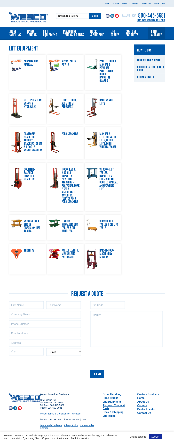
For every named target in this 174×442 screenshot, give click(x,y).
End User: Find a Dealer (148, 60)
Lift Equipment (50, 33)
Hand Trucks (32, 33)
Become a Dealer (145, 76)
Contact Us (146, 3)
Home (107, 3)
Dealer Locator (146, 409)
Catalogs (115, 3)
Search (95, 15)
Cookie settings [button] (138, 436)
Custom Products (132, 33)
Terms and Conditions (51, 425)
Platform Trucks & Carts (73, 33)
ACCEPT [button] (155, 437)
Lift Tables (115, 33)
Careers (142, 405)
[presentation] (115, 357)
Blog (163, 3)
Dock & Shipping (97, 33)
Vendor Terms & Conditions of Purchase (60, 413)
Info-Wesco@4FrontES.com (151, 20)
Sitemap (44, 428)
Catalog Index (87, 425)
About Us (135, 3)
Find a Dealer (156, 33)
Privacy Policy (71, 425)
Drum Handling (15, 33)
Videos (156, 3)
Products (126, 3)
